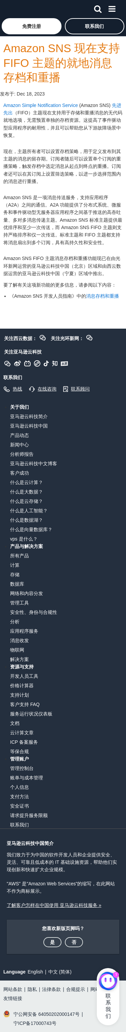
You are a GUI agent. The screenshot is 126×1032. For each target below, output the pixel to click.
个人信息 (19, 787)
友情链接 (12, 998)
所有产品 (19, 555)
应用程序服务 (24, 631)
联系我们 (19, 824)
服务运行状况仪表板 (31, 713)
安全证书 (19, 806)
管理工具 (19, 602)
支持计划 (19, 695)
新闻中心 (19, 444)
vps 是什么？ (24, 539)
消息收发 (19, 640)
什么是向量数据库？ (31, 529)
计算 (14, 565)
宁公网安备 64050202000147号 (46, 1014)
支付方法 (19, 796)
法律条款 (51, 989)
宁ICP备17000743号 (34, 1023)
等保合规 (19, 751)
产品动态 (19, 435)
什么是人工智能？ (29, 510)
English (35, 971)
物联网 (17, 650)
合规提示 (75, 989)
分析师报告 (22, 454)
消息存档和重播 (102, 296)
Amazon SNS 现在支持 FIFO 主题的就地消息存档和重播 (61, 63)
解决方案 (19, 659)
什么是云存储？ (26, 501)
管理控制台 (22, 768)
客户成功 (19, 473)
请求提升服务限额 (29, 815)
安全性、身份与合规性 (33, 612)
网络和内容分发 (26, 593)
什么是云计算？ (26, 482)
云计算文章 (22, 732)
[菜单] (112, 8)
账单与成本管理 (26, 777)
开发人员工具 (24, 676)
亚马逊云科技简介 (29, 416)
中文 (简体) (60, 971)
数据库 (17, 584)
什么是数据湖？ (26, 520)
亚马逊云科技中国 (29, 426)
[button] (31, 26)
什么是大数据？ (26, 491)
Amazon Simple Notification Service (40, 105)
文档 (14, 723)
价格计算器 (22, 685)
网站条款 (12, 989)
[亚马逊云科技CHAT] (108, 981)
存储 (14, 574)
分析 (14, 621)
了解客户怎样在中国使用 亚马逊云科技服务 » (54, 905)
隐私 (32, 989)
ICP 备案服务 (24, 742)
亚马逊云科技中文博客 (33, 463)
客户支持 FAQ (25, 704)
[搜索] (98, 8)
